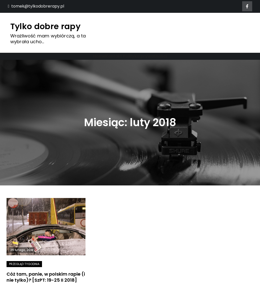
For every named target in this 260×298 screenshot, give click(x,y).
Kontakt (113, 56)
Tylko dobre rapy (45, 26)
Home (99, 56)
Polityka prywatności (145, 56)
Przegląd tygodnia (24, 264)
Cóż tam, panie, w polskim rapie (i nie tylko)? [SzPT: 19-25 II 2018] (46, 277)
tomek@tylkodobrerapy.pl (36, 6)
